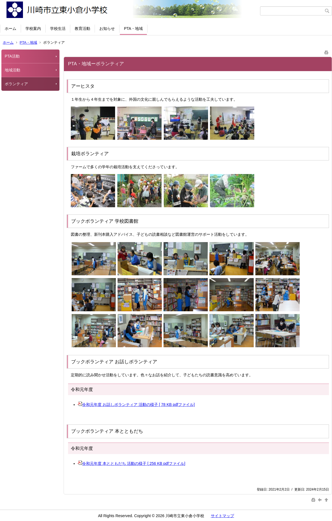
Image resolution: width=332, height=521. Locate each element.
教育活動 (82, 28)
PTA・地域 (133, 28)
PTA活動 (12, 56)
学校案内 (33, 28)
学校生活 (58, 28)
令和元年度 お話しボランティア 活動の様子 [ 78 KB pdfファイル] (136, 404)
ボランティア (16, 84)
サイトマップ (222, 516)
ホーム (10, 28)
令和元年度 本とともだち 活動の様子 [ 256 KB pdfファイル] (131, 463)
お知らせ (107, 28)
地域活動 (12, 70)
